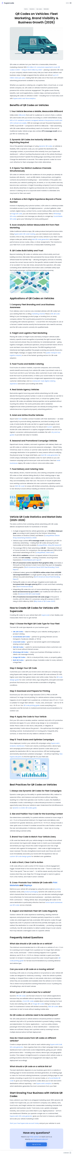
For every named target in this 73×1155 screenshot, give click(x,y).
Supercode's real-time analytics (24, 98)
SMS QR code (19, 486)
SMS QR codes (53, 1006)
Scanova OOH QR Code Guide (29, 594)
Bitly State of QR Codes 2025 (44, 601)
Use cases (39, 9)
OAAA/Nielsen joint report (32, 560)
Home (26, 9)
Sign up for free (36, 1144)
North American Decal (24, 587)
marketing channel (38, 314)
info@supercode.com (40, 1139)
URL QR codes (21, 996)
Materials (46, 9)
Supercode (45, 615)
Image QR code (16, 214)
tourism (49, 427)
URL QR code (55, 314)
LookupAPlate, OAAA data (45, 552)
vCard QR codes (28, 1001)
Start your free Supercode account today (24, 1123)
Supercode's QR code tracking (24, 234)
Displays (28, 885)
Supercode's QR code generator (21, 1116)
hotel (20, 419)
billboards (22, 115)
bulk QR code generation (40, 239)
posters (58, 889)
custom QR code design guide (20, 856)
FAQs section (34, 1137)
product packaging (31, 892)
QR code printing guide (31, 705)
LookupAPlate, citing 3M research (49, 545)
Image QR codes (38, 1004)
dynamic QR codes (45, 146)
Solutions (32, 9)
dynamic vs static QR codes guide (24, 808)
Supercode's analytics (44, 1083)
